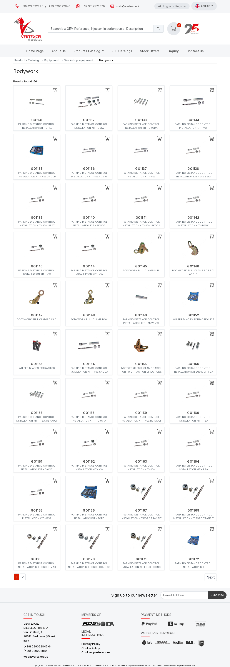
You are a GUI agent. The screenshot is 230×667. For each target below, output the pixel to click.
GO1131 (36, 120)
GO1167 (141, 510)
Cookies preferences (96, 652)
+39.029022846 (59, 6)
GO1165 (37, 510)
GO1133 (141, 120)
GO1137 (141, 168)
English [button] (203, 6)
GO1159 (141, 413)
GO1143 (37, 266)
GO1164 (193, 461)
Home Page (35, 51)
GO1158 (89, 413)
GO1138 (193, 168)
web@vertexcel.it (128, 6)
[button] (173, 28)
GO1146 (193, 266)
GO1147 (37, 315)
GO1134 (193, 120)
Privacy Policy (91, 643)
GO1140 (89, 217)
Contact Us (195, 51)
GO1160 (193, 413)
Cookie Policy (91, 648)
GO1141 (141, 217)
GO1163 (141, 461)
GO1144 (89, 266)
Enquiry (173, 51)
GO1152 (193, 315)
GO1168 (193, 510)
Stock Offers (150, 51)
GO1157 (36, 413)
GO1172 (193, 559)
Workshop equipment (78, 60)
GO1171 (141, 559)
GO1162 (89, 461)
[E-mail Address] (184, 595)
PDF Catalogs (122, 51)
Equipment (51, 60)
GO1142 (193, 217)
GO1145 (141, 266)
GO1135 (36, 168)
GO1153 (36, 364)
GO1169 (37, 559)
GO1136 (89, 168)
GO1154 (89, 364)
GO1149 (141, 315)
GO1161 (36, 461)
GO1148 (89, 315)
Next (211, 577)
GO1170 (89, 559)
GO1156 (193, 364)
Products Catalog (87, 51)
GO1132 (89, 120)
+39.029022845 (32, 6)
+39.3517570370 (93, 6)
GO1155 (141, 364)
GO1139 (37, 217)
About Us (59, 51)
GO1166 (89, 510)
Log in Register (172, 6)
